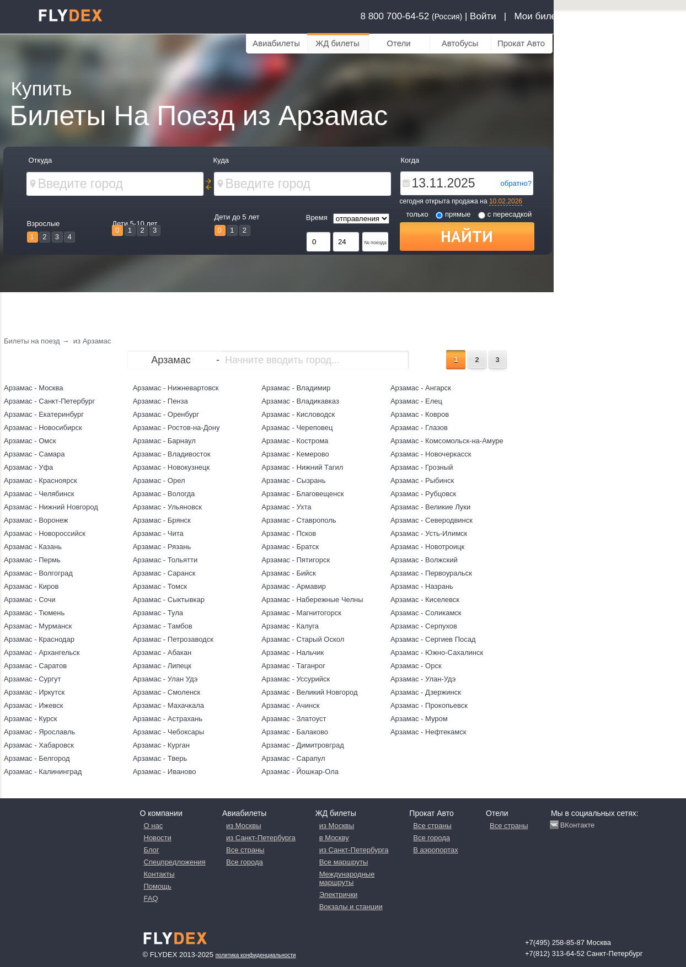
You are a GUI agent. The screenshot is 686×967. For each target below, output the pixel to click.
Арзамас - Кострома (294, 441)
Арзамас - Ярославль (39, 732)
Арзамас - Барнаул (164, 441)
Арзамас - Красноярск (40, 480)
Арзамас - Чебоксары (169, 732)
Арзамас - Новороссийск (44, 533)
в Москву (334, 838)
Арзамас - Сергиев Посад (433, 639)
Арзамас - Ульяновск (167, 507)
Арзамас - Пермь (32, 560)
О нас (153, 825)
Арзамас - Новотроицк (427, 546)
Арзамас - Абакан (162, 652)
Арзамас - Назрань (421, 586)
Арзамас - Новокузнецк (171, 467)
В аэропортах (435, 850)
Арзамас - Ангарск (420, 388)
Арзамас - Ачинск (290, 705)
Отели (398, 43)
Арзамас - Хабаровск (39, 745)
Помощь (158, 886)
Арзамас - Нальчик (292, 652)
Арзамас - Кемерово (295, 454)
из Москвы (243, 825)
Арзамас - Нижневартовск (176, 388)
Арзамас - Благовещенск (302, 494)
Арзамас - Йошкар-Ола (300, 771)
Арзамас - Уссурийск (295, 679)
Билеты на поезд (32, 341)
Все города (244, 862)
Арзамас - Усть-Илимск (428, 533)
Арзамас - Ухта (286, 507)
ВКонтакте (577, 825)
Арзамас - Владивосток (172, 454)
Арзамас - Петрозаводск (173, 639)
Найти (467, 235)
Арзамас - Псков (288, 533)
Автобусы (460, 43)
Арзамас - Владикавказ (300, 401)
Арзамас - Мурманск (38, 626)
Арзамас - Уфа (28, 467)
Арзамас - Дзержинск (425, 692)
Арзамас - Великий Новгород (309, 692)
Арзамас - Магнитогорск (301, 613)
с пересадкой (505, 214)
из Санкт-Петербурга (261, 838)
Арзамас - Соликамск (426, 613)
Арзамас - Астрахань (167, 718)
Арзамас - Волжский (424, 560)
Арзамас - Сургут (32, 679)
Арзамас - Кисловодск (298, 414)
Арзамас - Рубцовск (423, 494)
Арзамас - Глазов (419, 427)
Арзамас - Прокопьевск (429, 705)
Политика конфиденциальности (256, 955)
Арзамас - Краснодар (39, 639)
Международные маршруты (347, 878)
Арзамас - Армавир (293, 586)
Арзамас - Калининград (43, 771)
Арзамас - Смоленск (167, 692)
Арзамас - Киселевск (424, 599)
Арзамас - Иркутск (34, 692)
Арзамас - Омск (30, 441)
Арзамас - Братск (290, 546)
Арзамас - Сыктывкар (169, 599)
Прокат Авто (521, 43)
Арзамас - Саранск (164, 573)
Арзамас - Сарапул (293, 758)
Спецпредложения (175, 862)
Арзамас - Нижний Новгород (51, 507)
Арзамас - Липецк (162, 666)
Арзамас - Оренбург (166, 414)
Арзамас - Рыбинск (422, 480)
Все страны (245, 850)
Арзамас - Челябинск (39, 494)
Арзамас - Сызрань (293, 480)
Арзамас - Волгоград (38, 573)
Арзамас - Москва (33, 388)
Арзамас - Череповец (297, 427)
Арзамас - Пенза (160, 401)
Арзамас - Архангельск (41, 652)
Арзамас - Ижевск (33, 705)
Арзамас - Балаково (294, 732)
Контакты (159, 874)
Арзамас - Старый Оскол (302, 639)
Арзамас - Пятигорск (295, 560)
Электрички (338, 894)
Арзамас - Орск (416, 666)
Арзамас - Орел (159, 480)
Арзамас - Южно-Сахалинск (436, 652)
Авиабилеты (276, 43)
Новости (158, 838)
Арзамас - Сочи (30, 599)
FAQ (151, 898)
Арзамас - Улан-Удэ (423, 679)
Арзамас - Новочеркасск (430, 454)
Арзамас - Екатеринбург (44, 414)
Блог (151, 850)
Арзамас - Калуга (290, 626)
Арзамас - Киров (31, 586)
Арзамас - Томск (160, 586)
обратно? (516, 183)
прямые (453, 214)
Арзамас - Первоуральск (431, 573)
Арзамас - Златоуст (293, 718)
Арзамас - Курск (30, 718)
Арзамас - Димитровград (302, 745)
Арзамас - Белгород (37, 758)
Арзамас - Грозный (421, 467)
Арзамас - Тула (158, 613)
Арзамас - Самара (34, 454)
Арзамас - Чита (158, 533)
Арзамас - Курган (161, 745)
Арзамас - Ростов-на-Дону (176, 427)
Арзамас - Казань (33, 546)
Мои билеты (540, 16)
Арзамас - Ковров (419, 414)
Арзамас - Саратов (35, 666)
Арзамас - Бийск (288, 573)
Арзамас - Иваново (164, 771)
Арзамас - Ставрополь (298, 520)
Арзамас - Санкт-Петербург (49, 401)
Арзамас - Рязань (162, 546)
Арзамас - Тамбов (162, 626)
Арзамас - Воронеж (36, 520)
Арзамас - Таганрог (293, 666)
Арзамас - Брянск (162, 520)
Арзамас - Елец (416, 401)
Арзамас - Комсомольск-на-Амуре (446, 441)
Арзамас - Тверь (160, 758)
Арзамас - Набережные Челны (312, 599)
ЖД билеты (337, 43)
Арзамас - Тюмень (34, 613)
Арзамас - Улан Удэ (165, 679)
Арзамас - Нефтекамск (428, 732)
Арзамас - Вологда (164, 494)
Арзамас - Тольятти (165, 560)
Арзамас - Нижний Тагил (302, 467)
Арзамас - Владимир (295, 388)
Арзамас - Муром (419, 718)
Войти (483, 16)
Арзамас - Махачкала (168, 705)
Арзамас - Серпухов (423, 626)
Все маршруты (343, 862)
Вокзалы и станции (351, 906)
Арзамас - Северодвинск (431, 520)
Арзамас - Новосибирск (43, 427)
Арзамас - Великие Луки (430, 507)
